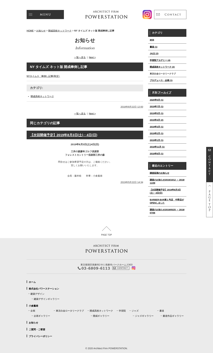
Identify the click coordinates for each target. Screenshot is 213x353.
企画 (32, 310)
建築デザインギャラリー (46, 299)
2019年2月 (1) (156, 133)
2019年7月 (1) (156, 106)
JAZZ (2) (154, 53)
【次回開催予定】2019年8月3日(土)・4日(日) (63, 135)
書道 (161, 310)
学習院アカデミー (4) (160, 60)
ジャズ (135, 310)
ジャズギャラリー (144, 316)
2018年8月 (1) (156, 153)
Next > (92, 57)
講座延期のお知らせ (159, 173)
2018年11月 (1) (157, 147)
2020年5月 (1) (156, 100)
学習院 (122, 310)
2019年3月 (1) (156, 127)
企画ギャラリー (42, 316)
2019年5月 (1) (156, 113)
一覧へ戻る (80, 57)
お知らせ (41, 30)
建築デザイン (37, 293)
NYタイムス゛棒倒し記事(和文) (43, 76)
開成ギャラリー (101, 316)
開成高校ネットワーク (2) (162, 67)
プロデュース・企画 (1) (161, 80)
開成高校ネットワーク (60, 30)
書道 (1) (153, 47)
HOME (30, 30)
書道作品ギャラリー (173, 316)
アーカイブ (164, 92)
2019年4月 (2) (156, 120)
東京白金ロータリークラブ (70, 310)
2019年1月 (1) (156, 140)
